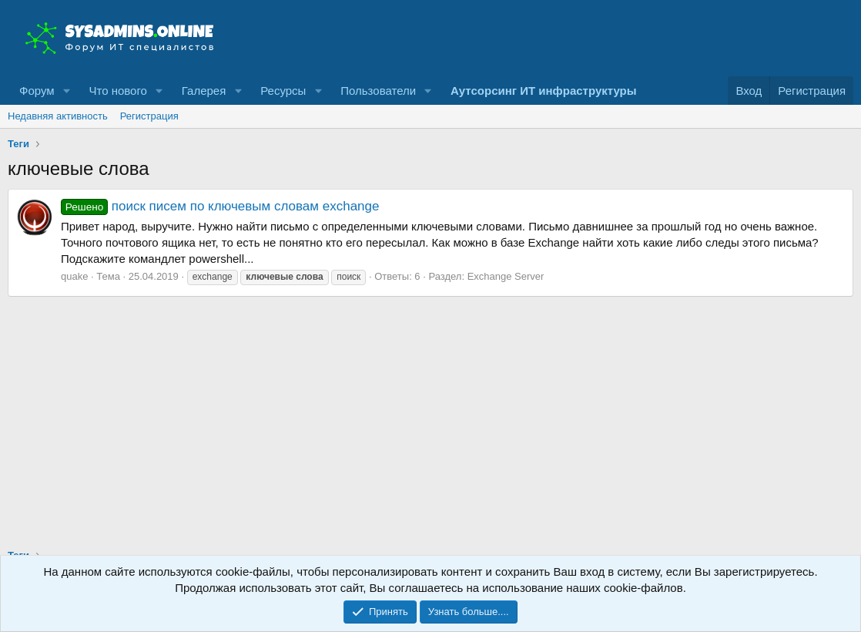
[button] (66, 90)
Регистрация (149, 116)
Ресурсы (283, 90)
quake (74, 276)
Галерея (204, 90)
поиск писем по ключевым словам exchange (220, 206)
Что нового (117, 90)
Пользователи (378, 90)
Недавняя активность (58, 116)
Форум (37, 90)
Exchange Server (505, 276)
